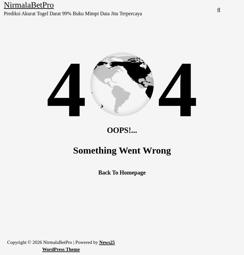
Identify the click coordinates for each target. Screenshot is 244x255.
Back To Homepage (122, 172)
